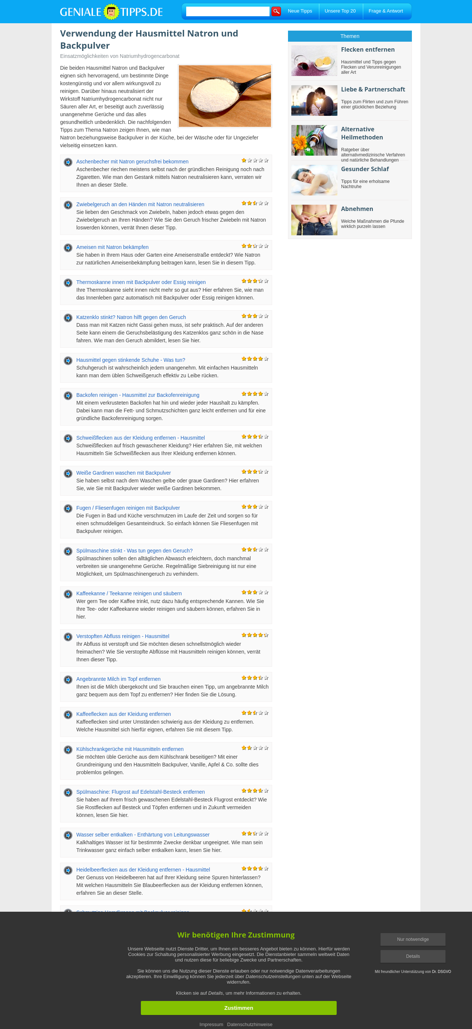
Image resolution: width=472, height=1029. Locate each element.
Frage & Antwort (386, 11)
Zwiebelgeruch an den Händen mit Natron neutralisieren (140, 204)
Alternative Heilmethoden (362, 133)
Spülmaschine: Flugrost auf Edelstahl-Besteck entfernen (140, 792)
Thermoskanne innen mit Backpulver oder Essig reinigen (141, 282)
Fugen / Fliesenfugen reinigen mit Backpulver (128, 508)
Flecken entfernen (368, 49)
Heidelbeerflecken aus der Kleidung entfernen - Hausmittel (143, 870)
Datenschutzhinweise (250, 1024)
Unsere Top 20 (339, 11)
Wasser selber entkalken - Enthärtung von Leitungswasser (142, 835)
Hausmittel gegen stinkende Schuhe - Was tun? (130, 360)
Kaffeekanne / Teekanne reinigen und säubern (129, 593)
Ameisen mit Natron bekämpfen (112, 247)
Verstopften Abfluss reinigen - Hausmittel (122, 636)
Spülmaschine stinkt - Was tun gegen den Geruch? (134, 551)
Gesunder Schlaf (365, 169)
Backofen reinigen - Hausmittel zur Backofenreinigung (137, 395)
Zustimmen (238, 1008)
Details (413, 956)
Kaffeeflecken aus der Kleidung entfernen (123, 714)
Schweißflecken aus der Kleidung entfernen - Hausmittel (140, 438)
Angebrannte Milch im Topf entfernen (118, 679)
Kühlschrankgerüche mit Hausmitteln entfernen (130, 749)
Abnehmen (357, 209)
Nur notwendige (413, 939)
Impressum (211, 1024)
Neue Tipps (300, 11)
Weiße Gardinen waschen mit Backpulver (123, 473)
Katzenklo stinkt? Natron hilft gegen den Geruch (131, 317)
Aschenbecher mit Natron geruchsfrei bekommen (132, 161)
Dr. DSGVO (441, 972)
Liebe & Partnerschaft (373, 89)
